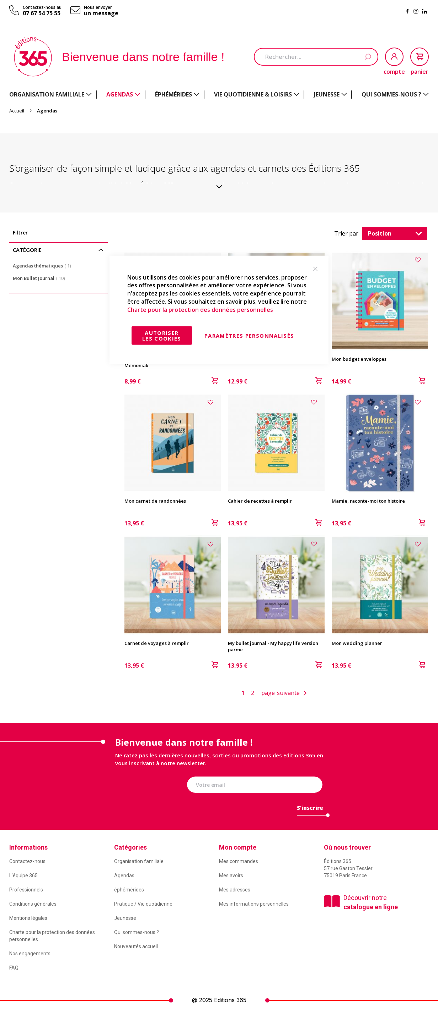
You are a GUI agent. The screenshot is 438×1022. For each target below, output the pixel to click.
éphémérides (129, 890)
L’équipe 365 (23, 875)
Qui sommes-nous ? (136, 932)
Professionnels (26, 890)
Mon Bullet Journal (41, 278)
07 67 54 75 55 (41, 13)
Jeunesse (125, 918)
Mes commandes (238, 861)
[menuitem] (50, 94)
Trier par (346, 233)
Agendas (124, 875)
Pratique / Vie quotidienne (143, 904)
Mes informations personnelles (254, 904)
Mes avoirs (231, 875)
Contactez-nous (27, 861)
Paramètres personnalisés (249, 335)
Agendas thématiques (44, 265)
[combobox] (316, 57)
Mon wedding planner (357, 643)
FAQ (13, 968)
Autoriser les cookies (161, 335)
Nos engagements (29, 953)
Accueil (17, 110)
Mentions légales (28, 918)
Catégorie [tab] (27, 249)
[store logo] (33, 57)
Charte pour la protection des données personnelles (200, 310)
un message (101, 13)
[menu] (219, 94)
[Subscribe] (310, 809)
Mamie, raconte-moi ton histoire (368, 501)
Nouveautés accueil (136, 946)
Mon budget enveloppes (359, 359)
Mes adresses (234, 890)
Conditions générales (33, 904)
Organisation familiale (139, 861)
